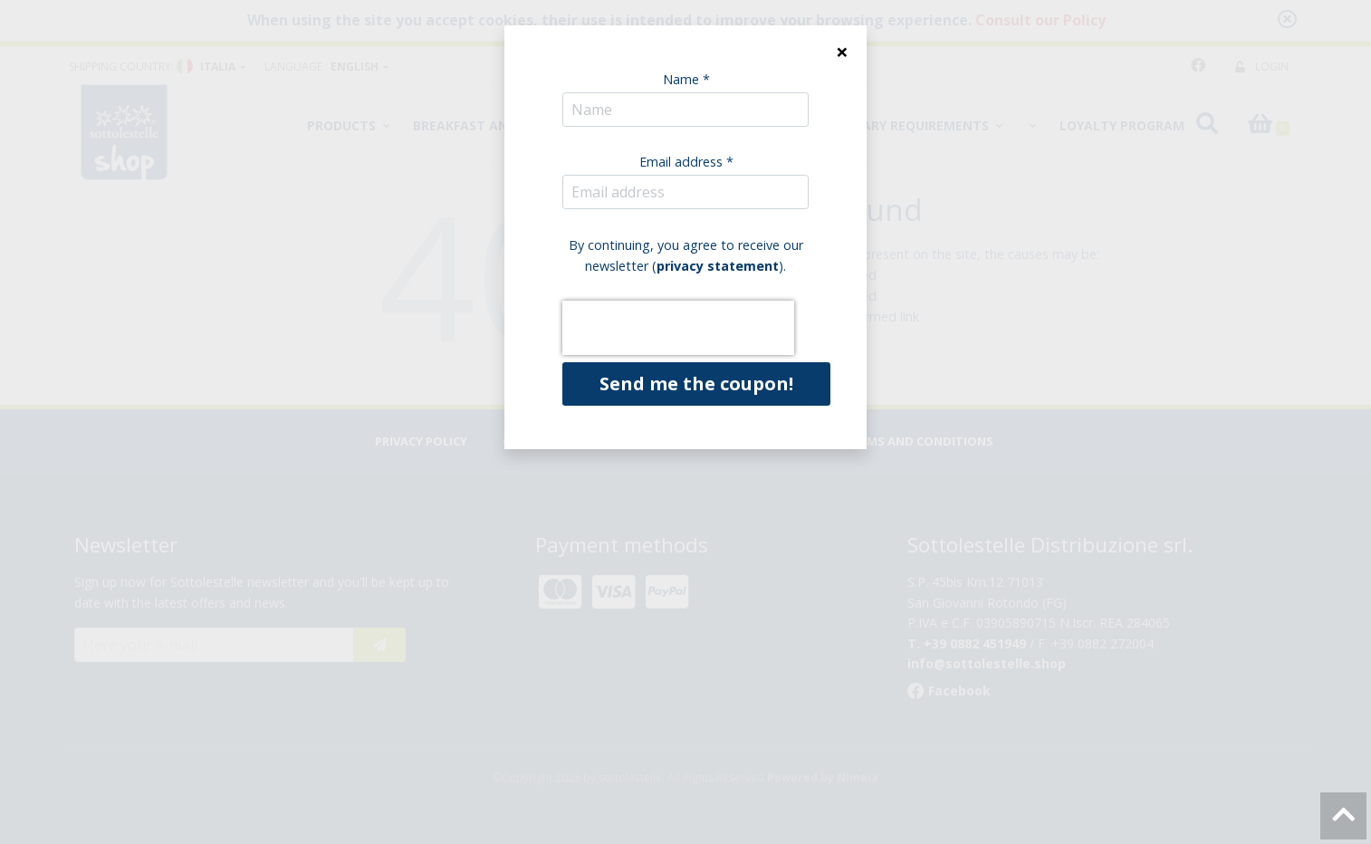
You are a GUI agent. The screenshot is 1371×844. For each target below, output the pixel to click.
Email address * (686, 161)
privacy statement (718, 265)
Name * (686, 79)
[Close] (841, 51)
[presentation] (678, 328)
